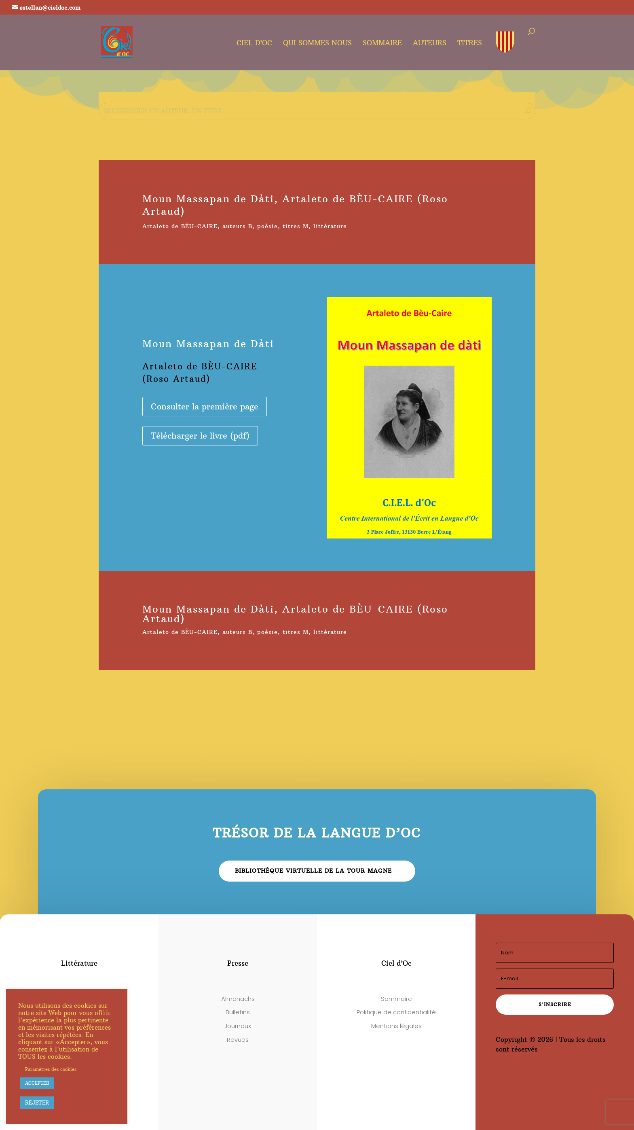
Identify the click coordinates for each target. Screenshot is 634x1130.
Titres (469, 43)
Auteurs (429, 43)
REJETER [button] (37, 1102)
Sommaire (382, 43)
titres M (296, 226)
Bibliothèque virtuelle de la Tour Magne (313, 870)
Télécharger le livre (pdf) (200, 435)
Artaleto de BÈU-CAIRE (180, 226)
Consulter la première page (204, 406)
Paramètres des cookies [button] (50, 1069)
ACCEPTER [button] (37, 1083)
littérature (330, 226)
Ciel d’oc (254, 43)
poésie (267, 226)
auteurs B (237, 226)
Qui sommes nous (317, 43)
